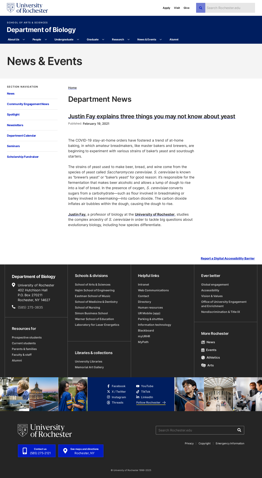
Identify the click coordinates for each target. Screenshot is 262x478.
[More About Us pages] (23, 39)
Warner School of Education (94, 319)
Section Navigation (22, 87)
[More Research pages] (128, 39)
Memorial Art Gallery (89, 367)
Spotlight (13, 114)
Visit (177, 8)
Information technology (154, 325)
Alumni (173, 39)
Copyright (205, 443)
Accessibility (210, 290)
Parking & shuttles (150, 319)
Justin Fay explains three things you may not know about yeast (151, 116)
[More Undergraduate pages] (78, 39)
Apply (166, 8)
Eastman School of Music (92, 296)
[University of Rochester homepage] (27, 8)
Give (187, 8)
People (37, 39)
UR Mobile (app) (149, 313)
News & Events (146, 39)
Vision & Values (212, 296)
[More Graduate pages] (103, 39)
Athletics (210, 357)
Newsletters (15, 125)
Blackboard (146, 330)
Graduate (93, 39)
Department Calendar (21, 135)
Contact (143, 296)
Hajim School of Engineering (95, 290)
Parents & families (24, 349)
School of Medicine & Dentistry (96, 302)
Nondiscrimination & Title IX (220, 312)
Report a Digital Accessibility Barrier (228, 258)
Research (118, 39)
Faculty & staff (22, 355)
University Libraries (88, 361)
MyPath (143, 342)
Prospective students (27, 337)
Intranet (143, 284)
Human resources (150, 307)
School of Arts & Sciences (27, 22)
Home (72, 88)
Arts (207, 365)
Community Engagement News (28, 104)
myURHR (144, 336)
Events (208, 350)
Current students (24, 343)
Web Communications (153, 290)
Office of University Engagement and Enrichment (223, 304)
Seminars (13, 146)
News (11, 93)
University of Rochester (155, 214)
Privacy (189, 443)
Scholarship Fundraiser (23, 157)
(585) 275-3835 (30, 307)
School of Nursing (87, 307)
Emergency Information (230, 443)
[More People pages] (45, 39)
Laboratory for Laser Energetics (97, 325)
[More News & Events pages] (160, 39)
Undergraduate (63, 39)
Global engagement (215, 284)
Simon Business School (91, 313)
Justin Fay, (77, 214)
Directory (144, 302)
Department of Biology (41, 30)
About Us (13, 39)
